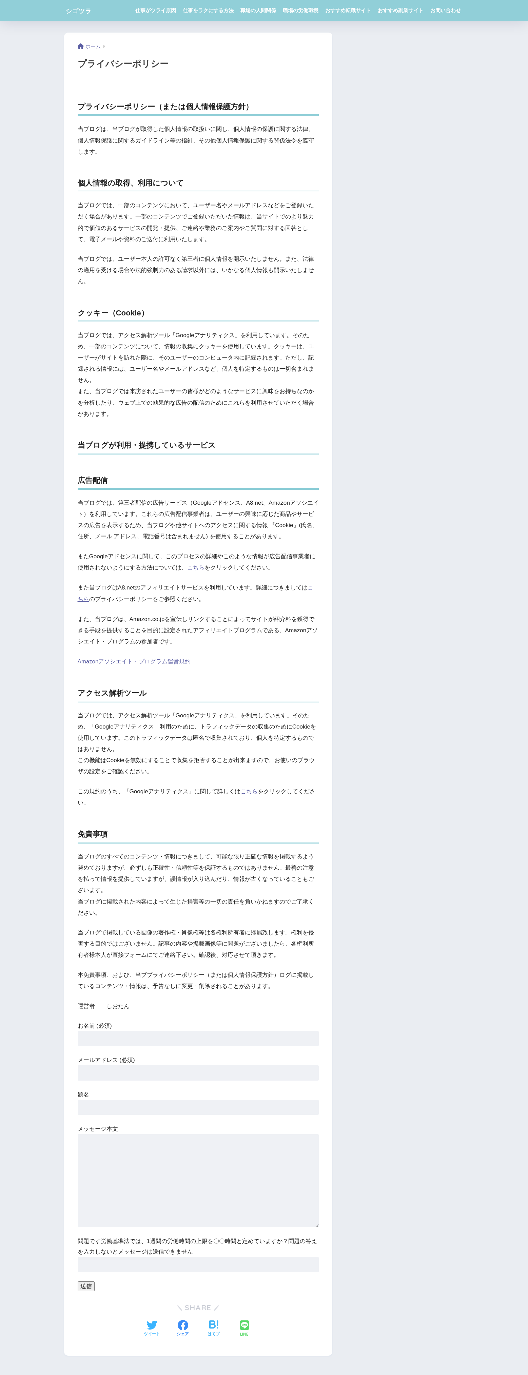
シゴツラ (83, 10)
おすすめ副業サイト (401, 10)
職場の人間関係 (258, 10)
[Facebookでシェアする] (183, 1328)
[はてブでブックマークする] (214, 1328)
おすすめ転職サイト (348, 10)
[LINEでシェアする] (244, 1328)
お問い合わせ (445, 10)
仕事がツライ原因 (155, 10)
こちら (195, 567)
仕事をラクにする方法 (208, 10)
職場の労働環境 (300, 10)
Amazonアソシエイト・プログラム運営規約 (134, 661)
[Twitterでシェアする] (152, 1328)
